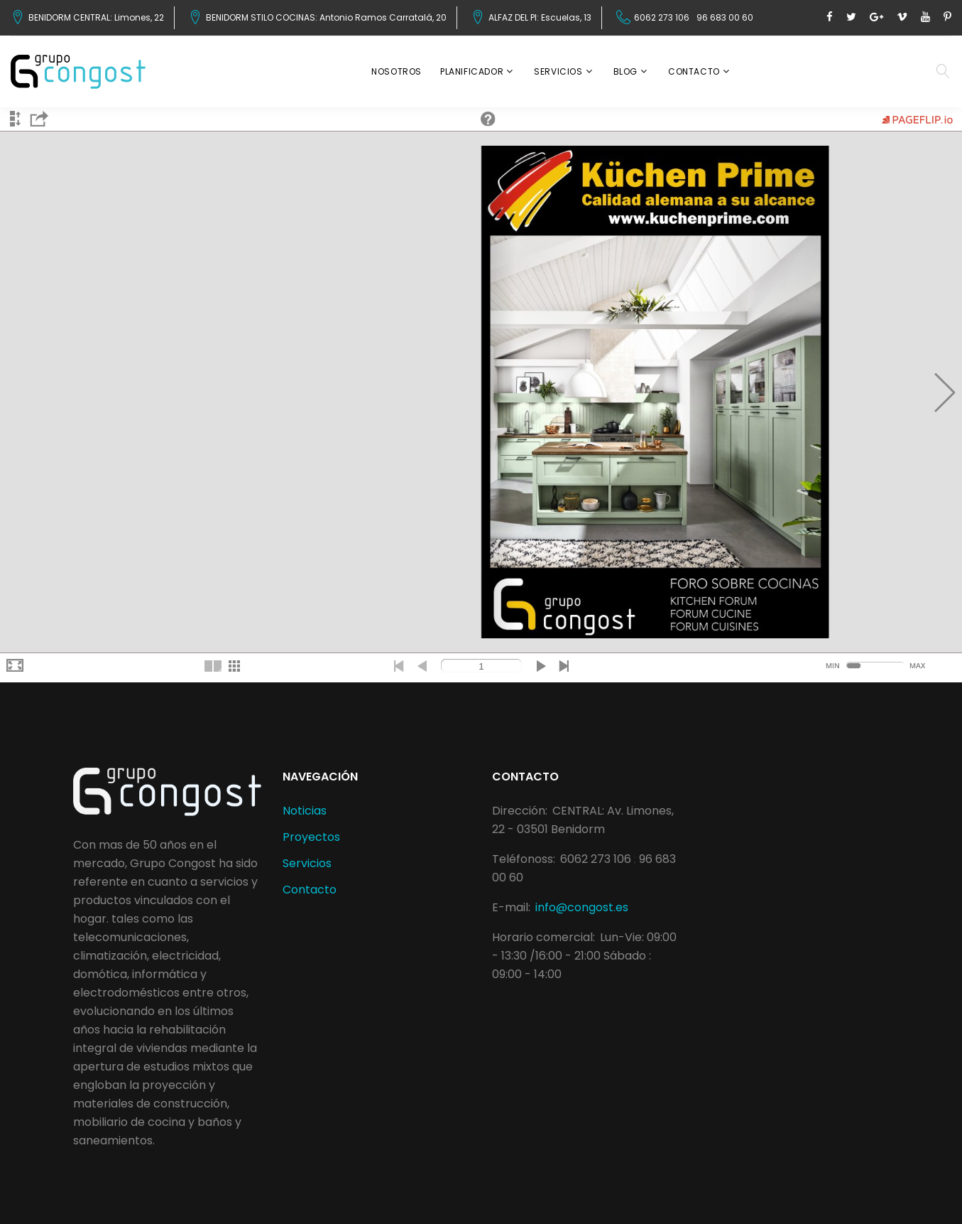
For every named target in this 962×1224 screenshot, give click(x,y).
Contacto (694, 71)
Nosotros (396, 71)
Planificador (471, 71)
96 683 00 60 (724, 17)
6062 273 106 (661, 17)
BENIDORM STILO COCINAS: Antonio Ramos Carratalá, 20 (326, 17)
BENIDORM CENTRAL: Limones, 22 (96, 17)
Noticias (305, 810)
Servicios (558, 71)
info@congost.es (581, 907)
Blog (625, 71)
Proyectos (311, 837)
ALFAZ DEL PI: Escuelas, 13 (539, 17)
